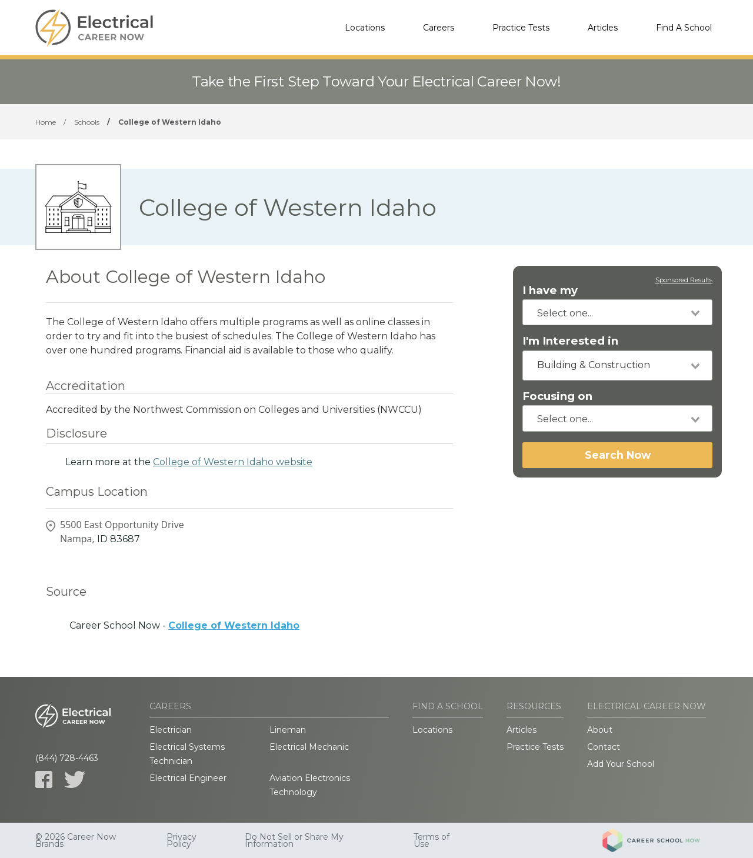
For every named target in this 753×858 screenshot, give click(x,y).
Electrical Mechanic (309, 747)
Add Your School (620, 764)
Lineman (287, 730)
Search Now (618, 455)
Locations (365, 27)
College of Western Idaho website (232, 462)
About (599, 730)
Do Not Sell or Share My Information (294, 840)
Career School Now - (184, 625)
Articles (603, 27)
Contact (603, 747)
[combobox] (617, 312)
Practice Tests (520, 27)
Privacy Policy (181, 840)
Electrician (170, 730)
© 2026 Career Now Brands (75, 840)
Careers (438, 27)
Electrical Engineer (187, 778)
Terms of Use (431, 840)
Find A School (684, 27)
